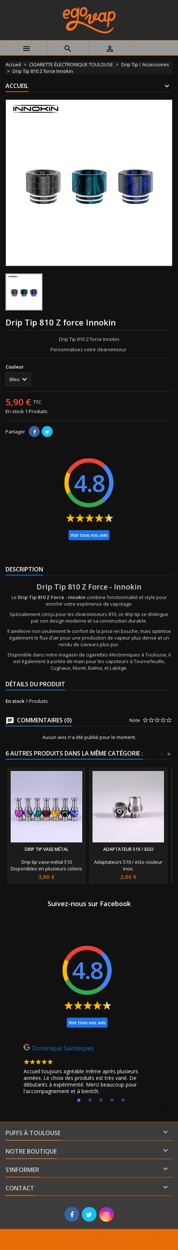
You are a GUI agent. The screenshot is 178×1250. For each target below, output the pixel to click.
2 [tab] (90, 1100)
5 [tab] (123, 1100)
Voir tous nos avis (89, 535)
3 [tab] (101, 1100)
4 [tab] (112, 1100)
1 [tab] (79, 1100)
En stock (15, 411)
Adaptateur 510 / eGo (128, 849)
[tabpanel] (89, 1071)
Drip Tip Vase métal (47, 849)
